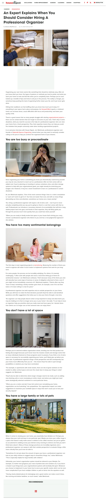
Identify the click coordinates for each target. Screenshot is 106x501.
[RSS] (90, 3)
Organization (16, 9)
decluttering (38, 265)
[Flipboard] (87, 3)
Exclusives (28, 3)
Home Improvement (41, 3)
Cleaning (61, 3)
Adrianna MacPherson (11, 27)
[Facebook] (84, 3)
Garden (53, 3)
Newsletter (98, 2)
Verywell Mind (46, 109)
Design (68, 3)
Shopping (77, 3)
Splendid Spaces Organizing (22, 132)
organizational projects (56, 117)
